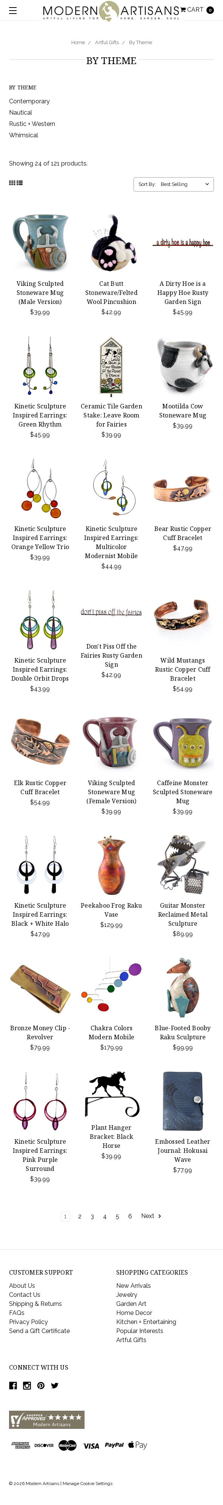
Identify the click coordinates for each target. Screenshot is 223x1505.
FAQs (17, 1312)
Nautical (20, 112)
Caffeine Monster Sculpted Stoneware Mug (183, 792)
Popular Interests (139, 1331)
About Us (22, 1285)
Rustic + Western (32, 123)
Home (78, 42)
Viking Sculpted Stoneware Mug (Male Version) (40, 292)
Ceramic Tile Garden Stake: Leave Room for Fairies (111, 415)
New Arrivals (133, 1285)
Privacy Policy (28, 1322)
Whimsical (23, 135)
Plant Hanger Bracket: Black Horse (112, 1136)
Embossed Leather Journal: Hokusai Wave (182, 1150)
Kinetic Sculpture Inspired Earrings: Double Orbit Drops (40, 669)
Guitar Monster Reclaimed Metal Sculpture (183, 914)
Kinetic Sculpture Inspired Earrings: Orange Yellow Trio (40, 538)
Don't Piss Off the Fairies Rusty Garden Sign (111, 655)
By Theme (140, 42)
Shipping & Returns (35, 1303)
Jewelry (126, 1294)
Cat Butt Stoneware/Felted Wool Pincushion (111, 292)
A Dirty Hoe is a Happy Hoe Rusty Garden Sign (183, 292)
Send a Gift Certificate (39, 1331)
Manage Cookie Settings (87, 1483)
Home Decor (134, 1312)
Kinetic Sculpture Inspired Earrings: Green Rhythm (40, 415)
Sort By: (147, 184)
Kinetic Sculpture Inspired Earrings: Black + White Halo (40, 914)
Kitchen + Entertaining (146, 1322)
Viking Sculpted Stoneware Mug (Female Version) (111, 792)
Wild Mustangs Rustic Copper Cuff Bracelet (183, 669)
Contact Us (24, 1294)
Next (151, 1216)
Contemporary (29, 101)
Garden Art (131, 1303)
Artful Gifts (107, 42)
